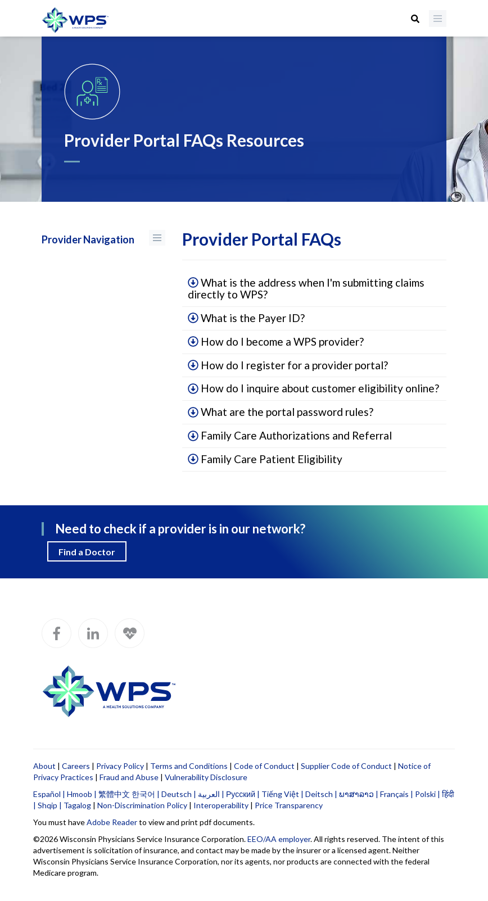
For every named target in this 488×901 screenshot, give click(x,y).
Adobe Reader (112, 822)
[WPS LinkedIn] (93, 633)
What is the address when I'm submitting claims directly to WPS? (306, 288)
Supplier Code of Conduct (346, 766)
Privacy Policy (120, 766)
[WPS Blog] (129, 633)
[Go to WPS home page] (75, 21)
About (44, 766)
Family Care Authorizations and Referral (290, 435)
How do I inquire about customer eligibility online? (313, 388)
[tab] (314, 288)
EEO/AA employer (278, 839)
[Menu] (437, 18)
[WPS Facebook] (56, 633)
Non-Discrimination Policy (142, 805)
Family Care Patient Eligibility (265, 458)
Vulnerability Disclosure (206, 777)
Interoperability (220, 805)
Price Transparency (289, 805)
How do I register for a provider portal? (288, 365)
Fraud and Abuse (129, 777)
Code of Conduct (264, 766)
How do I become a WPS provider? (276, 341)
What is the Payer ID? (246, 317)
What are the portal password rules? (280, 411)
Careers (76, 766)
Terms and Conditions (189, 766)
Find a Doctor (86, 551)
